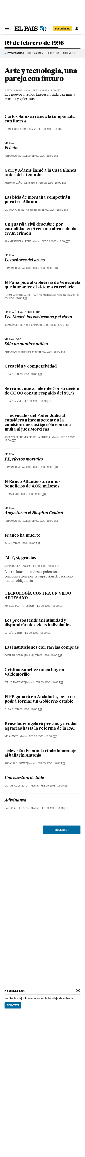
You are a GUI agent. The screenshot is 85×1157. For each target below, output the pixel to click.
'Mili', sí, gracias (20, 558)
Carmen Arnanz (14, 209)
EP (6, 494)
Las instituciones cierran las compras (42, 648)
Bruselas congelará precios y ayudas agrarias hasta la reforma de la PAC (41, 726)
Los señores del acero (25, 260)
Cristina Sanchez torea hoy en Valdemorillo (34, 672)
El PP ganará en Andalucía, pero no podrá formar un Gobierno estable (40, 699)
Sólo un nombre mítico (26, 344)
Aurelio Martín (14, 605)
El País (9, 374)
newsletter (14, 990)
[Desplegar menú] (8, 28)
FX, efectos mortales (24, 459)
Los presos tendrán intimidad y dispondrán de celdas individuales (38, 623)
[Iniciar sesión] (76, 28)
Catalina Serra (14, 655)
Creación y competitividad (31, 366)
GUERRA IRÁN (35, 53)
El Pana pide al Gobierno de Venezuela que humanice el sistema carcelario (42, 285)
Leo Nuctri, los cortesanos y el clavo (38, 317)
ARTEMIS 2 (69, 53)
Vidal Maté (11, 736)
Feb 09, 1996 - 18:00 (47, 90)
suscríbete (62, 28)
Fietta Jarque (13, 90)
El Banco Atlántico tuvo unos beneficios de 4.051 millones (32, 484)
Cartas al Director (17, 785)
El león (11, 148)
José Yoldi (11, 437)
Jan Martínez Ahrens (18, 241)
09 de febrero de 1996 (34, 43)
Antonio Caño (13, 182)
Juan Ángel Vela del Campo (22, 325)
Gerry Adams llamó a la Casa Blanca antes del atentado (40, 173)
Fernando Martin (16, 351)
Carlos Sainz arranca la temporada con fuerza (40, 119)
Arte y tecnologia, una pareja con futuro (41, 74)
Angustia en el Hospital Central (34, 513)
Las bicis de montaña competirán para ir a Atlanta (37, 200)
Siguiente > (62, 829)
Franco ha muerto (23, 536)
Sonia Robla (12, 566)
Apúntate (13, 1005)
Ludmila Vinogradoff (18, 295)
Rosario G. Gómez (16, 763)
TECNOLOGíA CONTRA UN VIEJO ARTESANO (38, 596)
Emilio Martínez (15, 682)
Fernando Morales (17, 155)
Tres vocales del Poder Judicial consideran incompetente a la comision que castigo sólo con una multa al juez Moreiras (38, 422)
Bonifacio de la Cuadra (35, 437)
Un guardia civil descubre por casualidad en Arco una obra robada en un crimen (41, 229)
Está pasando (15, 53)
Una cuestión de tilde (24, 778)
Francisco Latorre (17, 129)
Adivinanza (15, 800)
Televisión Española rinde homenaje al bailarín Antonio (41, 753)
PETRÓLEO (53, 53)
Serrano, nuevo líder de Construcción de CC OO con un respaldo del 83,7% (42, 391)
